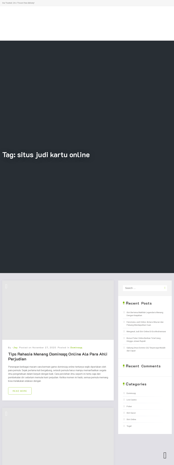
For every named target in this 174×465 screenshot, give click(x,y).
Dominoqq (76, 347)
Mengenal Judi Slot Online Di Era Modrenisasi (146, 331)
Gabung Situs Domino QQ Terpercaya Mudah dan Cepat (146, 349)
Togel (129, 426)
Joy (15, 347)
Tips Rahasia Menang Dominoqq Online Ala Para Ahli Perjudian (57, 356)
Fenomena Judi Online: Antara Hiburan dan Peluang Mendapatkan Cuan (145, 323)
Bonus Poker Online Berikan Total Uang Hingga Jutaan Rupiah (144, 339)
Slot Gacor (131, 413)
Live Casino (132, 400)
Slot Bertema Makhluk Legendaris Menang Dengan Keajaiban (145, 314)
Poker (129, 406)
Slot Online (131, 419)
